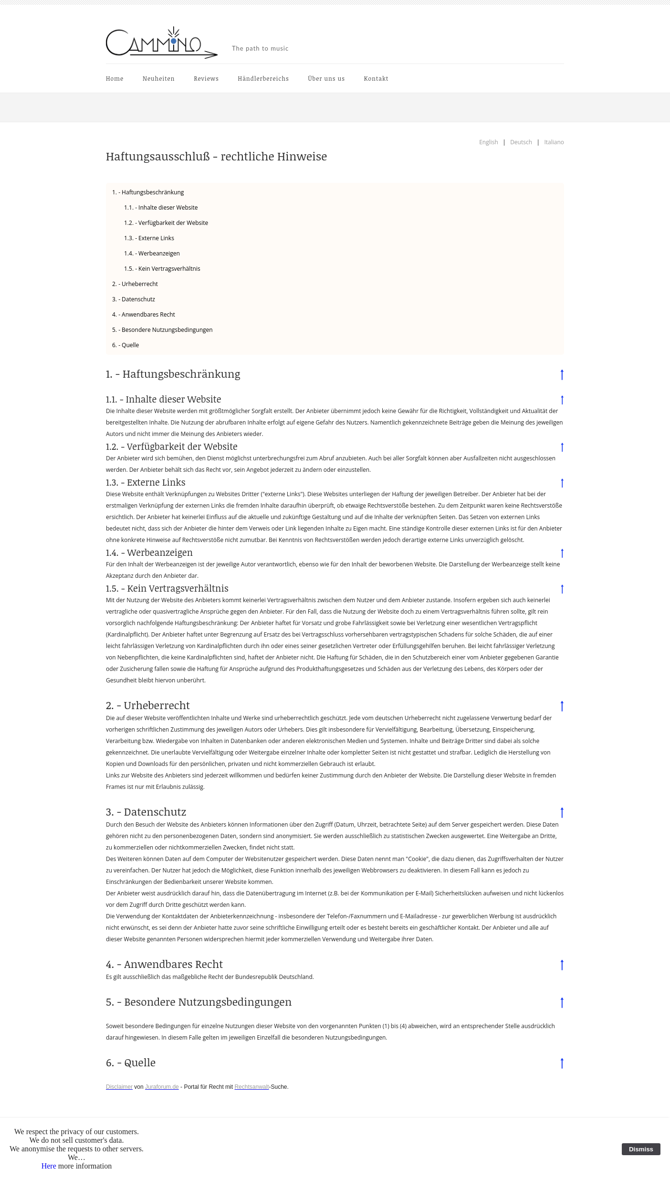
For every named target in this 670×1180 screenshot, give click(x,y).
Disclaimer (119, 1087)
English (488, 142)
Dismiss (641, 1149)
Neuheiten (159, 78)
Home (115, 78)
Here (49, 1166)
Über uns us (326, 78)
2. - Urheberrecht (135, 284)
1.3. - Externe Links (149, 238)
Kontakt (376, 78)
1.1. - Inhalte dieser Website (161, 207)
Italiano (554, 142)
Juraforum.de (162, 1087)
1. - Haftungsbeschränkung (148, 192)
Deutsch (521, 142)
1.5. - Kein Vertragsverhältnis (162, 269)
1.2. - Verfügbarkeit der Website (166, 223)
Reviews (206, 78)
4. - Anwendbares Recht (143, 314)
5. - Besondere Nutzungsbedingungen (162, 330)
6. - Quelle (125, 345)
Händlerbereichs (263, 78)
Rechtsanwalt (251, 1087)
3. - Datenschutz (133, 299)
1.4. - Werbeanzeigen (152, 253)
